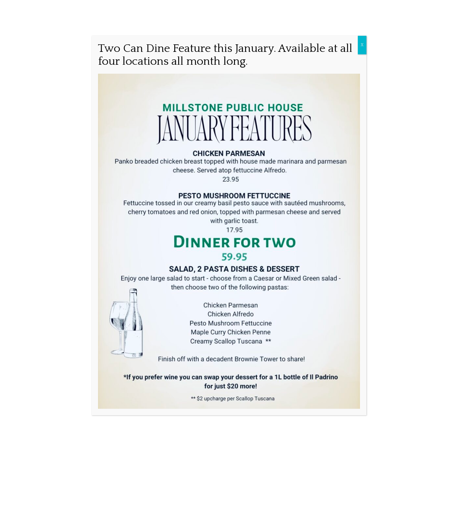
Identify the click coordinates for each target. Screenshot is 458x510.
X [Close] (362, 45)
